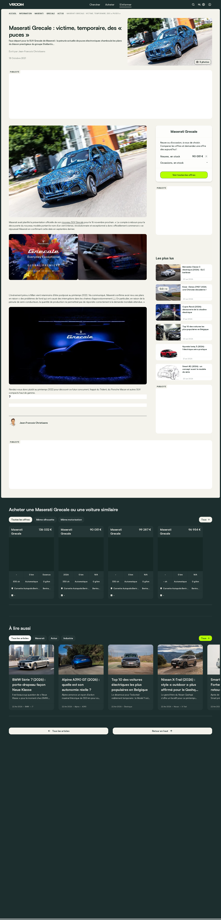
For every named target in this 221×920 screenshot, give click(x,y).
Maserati (39, 13)
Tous (205, 519)
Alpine (77, 706)
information (25, 13)
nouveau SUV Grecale (73, 222)
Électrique (128, 706)
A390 (84, 706)
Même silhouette (45, 519)
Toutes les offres (20, 519)
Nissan (176, 706)
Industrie (68, 638)
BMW (27, 706)
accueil (12, 13)
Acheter (109, 4)
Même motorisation (71, 519)
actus (61, 13)
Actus (54, 638)
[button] (31, 531)
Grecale (51, 13)
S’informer (126, 4)
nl (201, 4)
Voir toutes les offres (183, 175)
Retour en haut (162, 730)
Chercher (94, 4)
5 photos (202, 62)
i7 (32, 706)
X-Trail (184, 706)
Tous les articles (20, 638)
